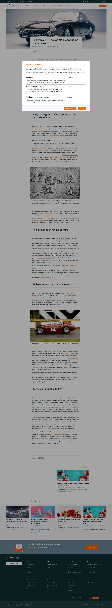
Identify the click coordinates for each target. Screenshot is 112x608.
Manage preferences (70, 108)
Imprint (79, 69)
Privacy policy (72, 69)
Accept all (82, 108)
